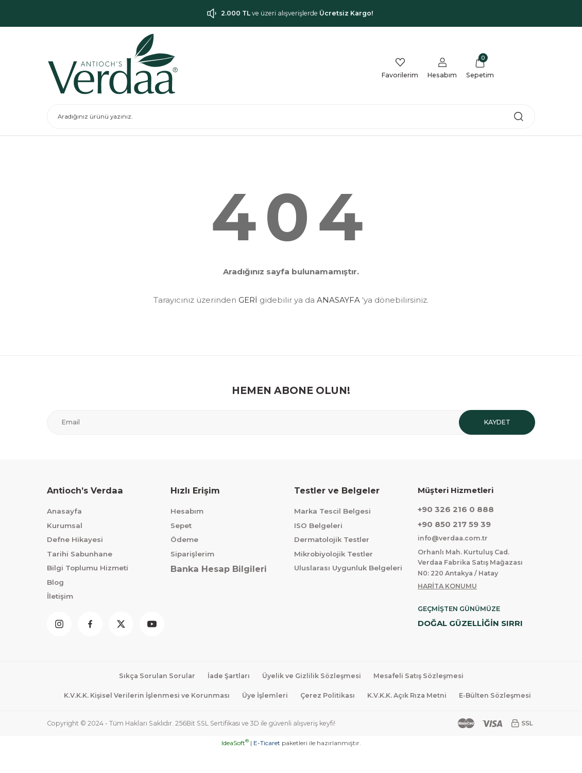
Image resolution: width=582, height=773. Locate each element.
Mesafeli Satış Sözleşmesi (423, 677)
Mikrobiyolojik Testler (333, 554)
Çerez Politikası (372, 698)
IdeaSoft (235, 765)
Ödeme (184, 539)
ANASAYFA (338, 300)
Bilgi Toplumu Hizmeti (87, 568)
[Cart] (479, 68)
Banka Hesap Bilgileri (218, 569)
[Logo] (113, 64)
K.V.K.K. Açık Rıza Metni (456, 698)
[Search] (291, 116)
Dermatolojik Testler (331, 539)
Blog (55, 582)
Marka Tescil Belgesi (332, 511)
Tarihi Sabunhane (79, 554)
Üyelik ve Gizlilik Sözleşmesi (311, 677)
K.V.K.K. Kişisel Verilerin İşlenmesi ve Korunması (184, 698)
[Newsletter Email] (291, 422)
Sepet (181, 525)
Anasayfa (64, 511)
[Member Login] (439, 68)
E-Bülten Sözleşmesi (297, 718)
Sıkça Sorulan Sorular (151, 677)
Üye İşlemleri (308, 698)
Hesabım (186, 511)
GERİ (248, 300)
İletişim (60, 596)
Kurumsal (64, 525)
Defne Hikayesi (75, 539)
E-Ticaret (266, 765)
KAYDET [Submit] (497, 422)
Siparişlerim (192, 554)
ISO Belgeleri (318, 525)
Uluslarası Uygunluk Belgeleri (348, 568)
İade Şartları (225, 677)
